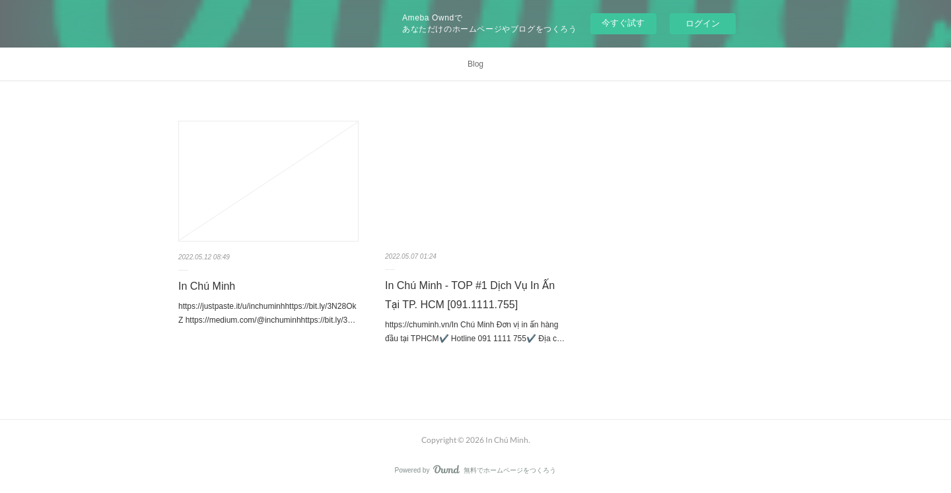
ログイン (703, 23)
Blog (475, 64)
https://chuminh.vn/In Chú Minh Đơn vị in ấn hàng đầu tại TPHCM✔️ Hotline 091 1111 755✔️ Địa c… (475, 332)
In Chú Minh (206, 286)
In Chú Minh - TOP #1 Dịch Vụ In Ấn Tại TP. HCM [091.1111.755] (470, 295)
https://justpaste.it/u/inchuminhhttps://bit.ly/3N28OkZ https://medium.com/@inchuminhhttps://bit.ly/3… (267, 313)
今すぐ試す (623, 23)
